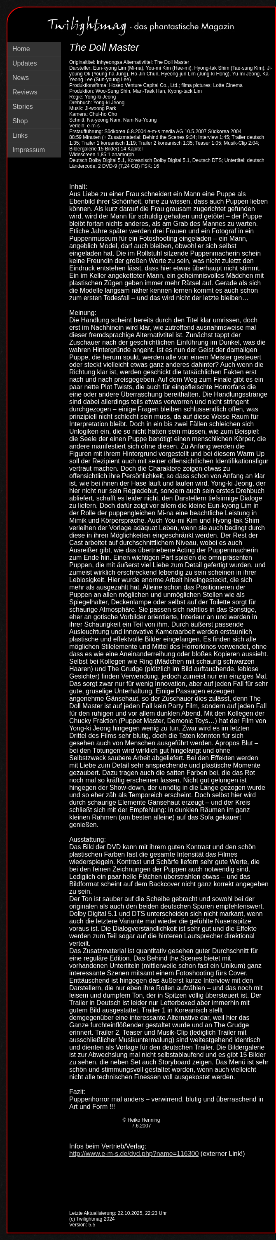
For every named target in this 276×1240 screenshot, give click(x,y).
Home (21, 48)
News (20, 77)
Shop (20, 120)
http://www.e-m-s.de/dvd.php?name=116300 (134, 1153)
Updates (24, 63)
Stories (22, 106)
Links (20, 135)
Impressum (28, 149)
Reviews (24, 92)
